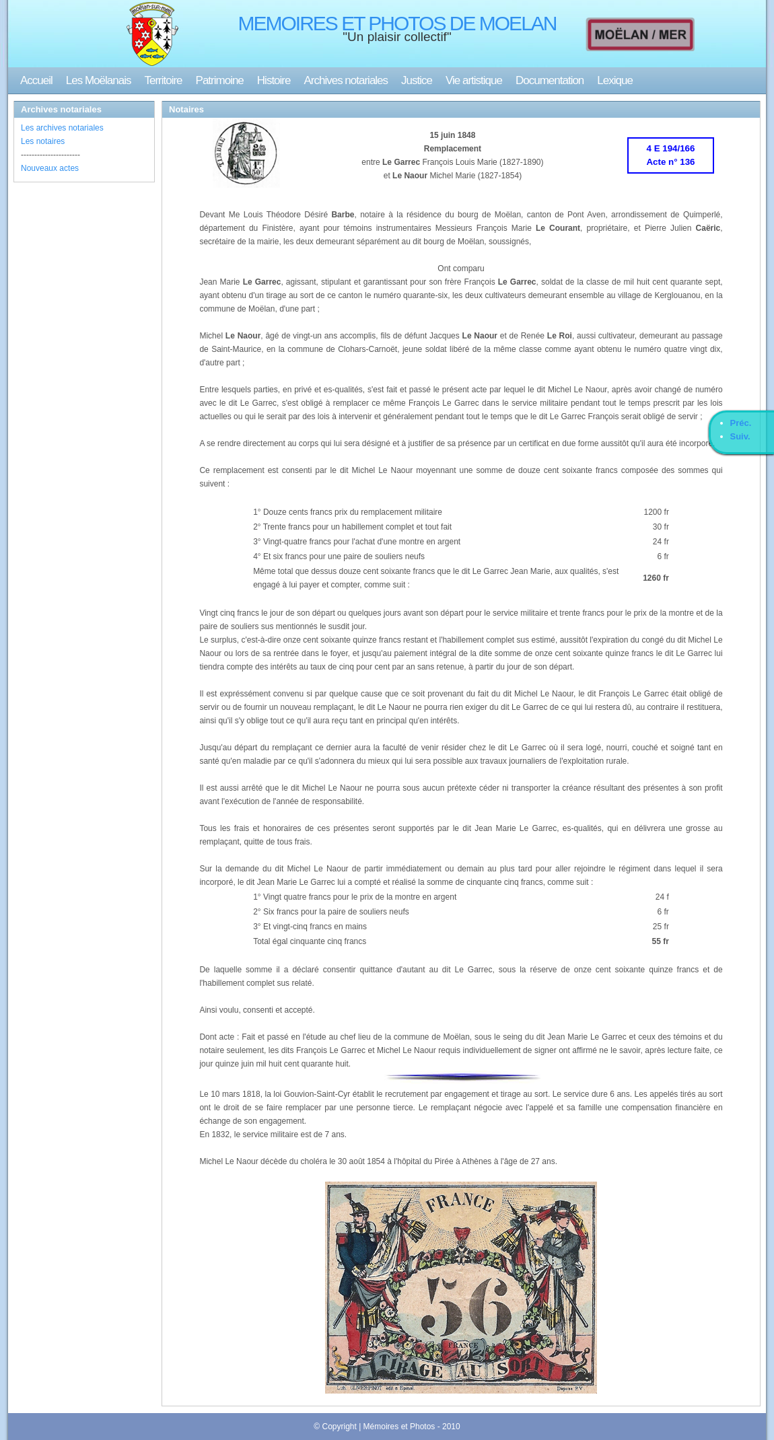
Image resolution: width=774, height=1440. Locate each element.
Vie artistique (474, 80)
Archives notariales (346, 80)
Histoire (274, 80)
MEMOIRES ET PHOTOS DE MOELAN (397, 23)
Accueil (36, 80)
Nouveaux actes (50, 168)
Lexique (615, 80)
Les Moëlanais (98, 80)
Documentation (550, 80)
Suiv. (740, 436)
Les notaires (43, 141)
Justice (416, 80)
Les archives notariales (62, 128)
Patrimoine (220, 80)
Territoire (163, 80)
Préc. (741, 423)
